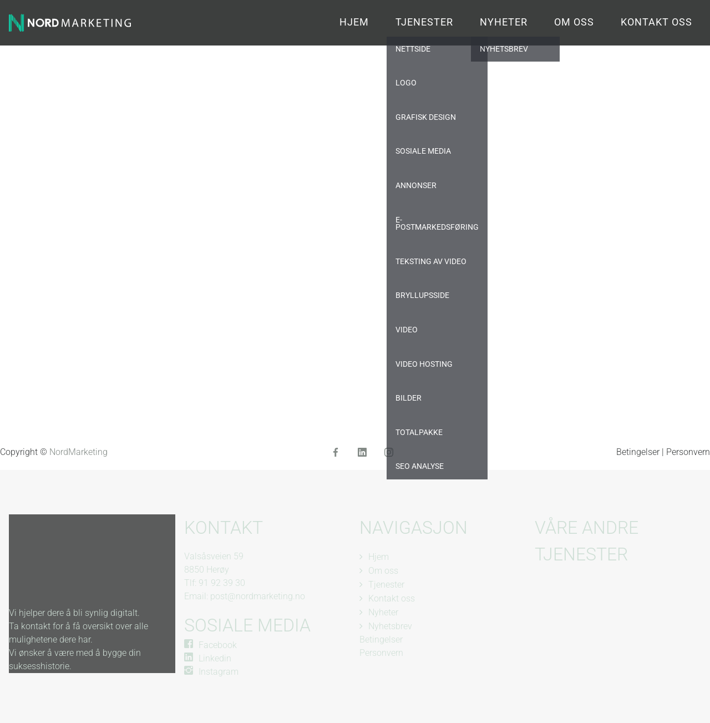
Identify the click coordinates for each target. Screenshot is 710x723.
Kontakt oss (656, 22)
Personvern (688, 452)
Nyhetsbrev (390, 626)
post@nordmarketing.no (257, 596)
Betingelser (639, 452)
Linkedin (215, 658)
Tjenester (424, 22)
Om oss (574, 22)
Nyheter (504, 22)
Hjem (354, 22)
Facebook (218, 645)
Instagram (219, 671)
